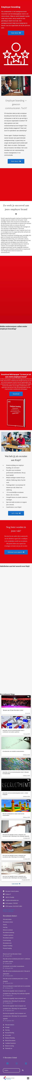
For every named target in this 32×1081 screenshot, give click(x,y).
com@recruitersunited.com (12, 900)
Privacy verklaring (8, 911)
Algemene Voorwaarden (9, 909)
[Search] (23, 1070)
